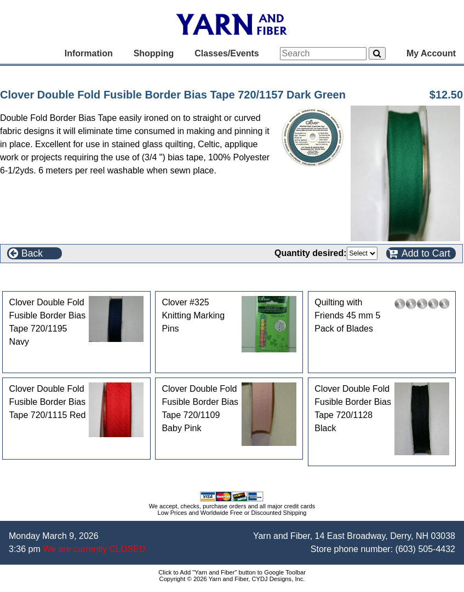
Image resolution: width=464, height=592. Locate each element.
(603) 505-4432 (425, 549)
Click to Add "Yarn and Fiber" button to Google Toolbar (232, 572)
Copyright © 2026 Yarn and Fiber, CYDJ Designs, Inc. (232, 579)
